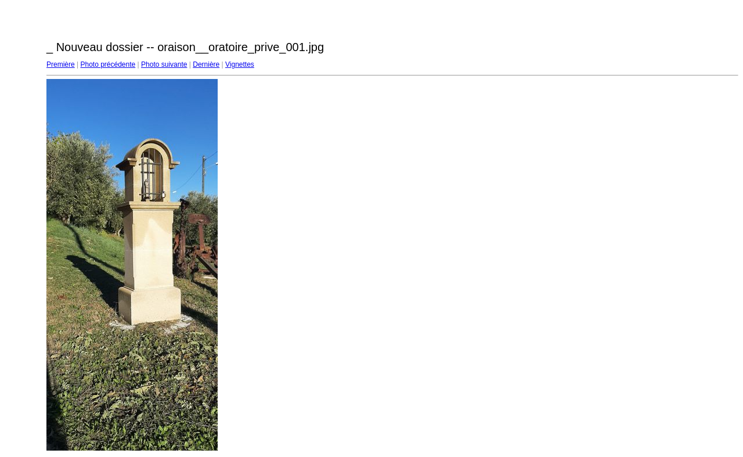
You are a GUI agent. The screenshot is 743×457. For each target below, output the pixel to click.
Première (60, 64)
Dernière (206, 64)
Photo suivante (164, 64)
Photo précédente (107, 64)
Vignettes (239, 64)
